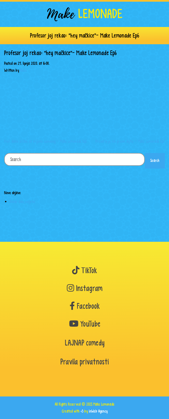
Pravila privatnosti (84, 362)
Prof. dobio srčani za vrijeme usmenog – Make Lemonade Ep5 (45, 141)
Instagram (84, 288)
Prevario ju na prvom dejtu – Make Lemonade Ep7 (130, 141)
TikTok (84, 270)
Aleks (23, 70)
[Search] (74, 159)
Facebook (85, 306)
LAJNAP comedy (84, 343)
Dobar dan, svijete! (22, 201)
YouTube (84, 324)
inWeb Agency (98, 411)
